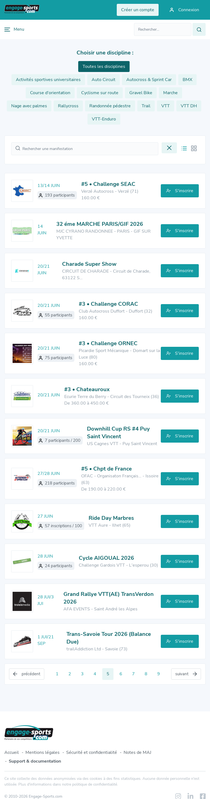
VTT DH (189, 106)
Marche (170, 93)
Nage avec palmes (29, 106)
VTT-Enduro (104, 119)
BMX (187, 80)
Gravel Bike (140, 93)
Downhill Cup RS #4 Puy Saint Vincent (118, 432)
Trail (146, 106)
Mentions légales (42, 752)
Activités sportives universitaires (48, 80)
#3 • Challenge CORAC (108, 304)
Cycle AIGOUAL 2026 (106, 558)
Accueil (11, 752)
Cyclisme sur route (99, 93)
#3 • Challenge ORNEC (108, 343)
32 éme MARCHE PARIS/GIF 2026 (99, 224)
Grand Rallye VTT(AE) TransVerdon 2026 (108, 597)
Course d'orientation (50, 93)
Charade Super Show (89, 264)
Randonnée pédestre (110, 106)
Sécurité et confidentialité (91, 752)
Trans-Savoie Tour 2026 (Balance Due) (108, 637)
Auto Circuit (103, 80)
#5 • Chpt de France (106, 468)
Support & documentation (35, 761)
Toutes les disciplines (104, 67)
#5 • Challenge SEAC (108, 184)
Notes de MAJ (137, 752)
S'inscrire (179, 191)
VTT (165, 106)
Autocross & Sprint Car (149, 80)
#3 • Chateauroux (87, 389)
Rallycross (68, 106)
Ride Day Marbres (111, 518)
